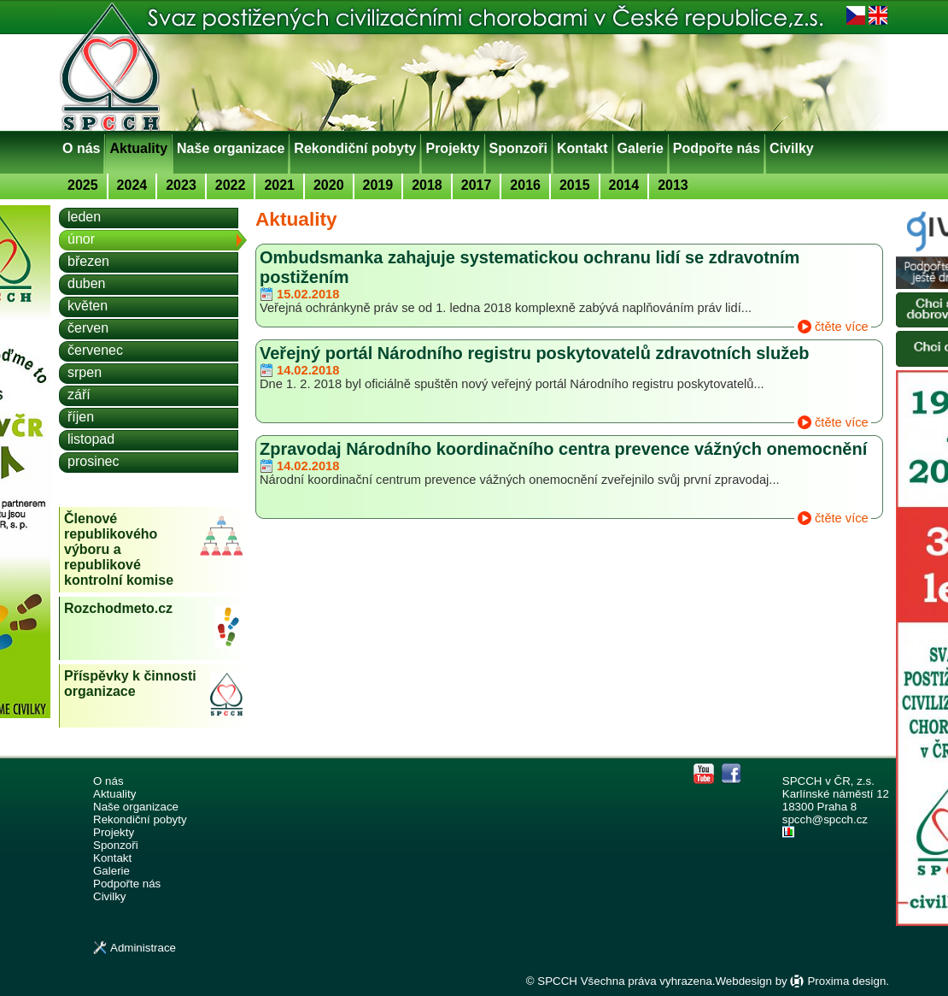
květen (87, 305)
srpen (84, 372)
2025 (82, 185)
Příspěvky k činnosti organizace (130, 683)
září (79, 394)
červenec (95, 350)
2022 (230, 185)
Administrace (143, 947)
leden (84, 216)
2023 (181, 185)
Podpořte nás (716, 148)
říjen (80, 417)
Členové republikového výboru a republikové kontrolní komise (118, 549)
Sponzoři (518, 148)
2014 (624, 185)
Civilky (792, 148)
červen (87, 328)
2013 (673, 185)
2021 (279, 185)
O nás (81, 148)
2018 (427, 185)
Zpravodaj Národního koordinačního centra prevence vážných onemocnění (563, 448)
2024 (132, 185)
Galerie (640, 148)
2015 (574, 185)
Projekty (452, 148)
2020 (328, 185)
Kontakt (582, 148)
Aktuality (138, 148)
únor (81, 239)
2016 (525, 185)
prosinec (93, 461)
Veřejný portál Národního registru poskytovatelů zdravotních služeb (534, 353)
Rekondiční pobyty (355, 148)
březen (88, 261)
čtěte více (842, 326)
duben (86, 283)
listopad (90, 439)
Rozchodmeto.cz (118, 608)
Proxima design (846, 981)
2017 (476, 185)
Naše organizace (230, 148)
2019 (378, 185)
